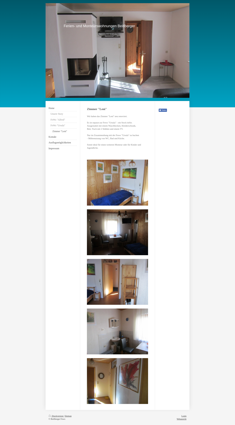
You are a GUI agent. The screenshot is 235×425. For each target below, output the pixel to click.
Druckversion (56, 416)
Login (183, 416)
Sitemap (68, 416)
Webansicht (181, 419)
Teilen (162, 110)
